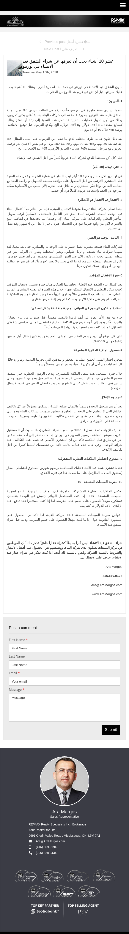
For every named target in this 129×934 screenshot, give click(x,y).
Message (16, 689)
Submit (111, 729)
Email (14, 673)
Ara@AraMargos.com (50, 841)
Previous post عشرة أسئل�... (64, 42)
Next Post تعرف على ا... (64, 49)
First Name (18, 639)
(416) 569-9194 (46, 847)
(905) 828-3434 (46, 853)
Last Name (17, 656)
